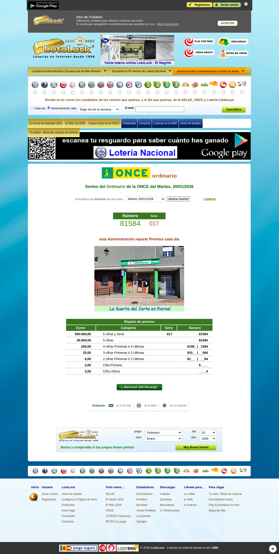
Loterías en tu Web (165, 123)
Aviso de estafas (72, 494)
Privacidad (68, 516)
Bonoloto (142, 505)
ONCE (110, 510)
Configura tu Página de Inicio (79, 499)
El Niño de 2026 (75, 123)
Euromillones (144, 494)
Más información (168, 24)
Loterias (165, 494)
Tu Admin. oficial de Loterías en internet (53, 132)
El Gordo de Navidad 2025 (45, 123)
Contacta (144, 123)
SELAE (110, 494)
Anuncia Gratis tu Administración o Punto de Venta (211, 71)
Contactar (68, 521)
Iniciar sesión (226, 4)
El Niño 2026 (114, 505)
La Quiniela (144, 516)
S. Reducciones (169, 510)
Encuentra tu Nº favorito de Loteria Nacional (142, 71)
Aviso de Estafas (190, 123)
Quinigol (142, 521)
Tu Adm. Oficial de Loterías (225, 494)
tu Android (190, 505)
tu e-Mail (189, 494)
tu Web (188, 499)
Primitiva (142, 499)
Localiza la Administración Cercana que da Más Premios (70, 71)
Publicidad (129, 123)
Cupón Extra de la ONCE (104, 123)
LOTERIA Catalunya (118, 516)
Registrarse (199, 4)
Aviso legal (68, 510)
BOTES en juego (116, 521)
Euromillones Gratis (221, 499)
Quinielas (165, 499)
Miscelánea (167, 505)
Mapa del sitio (217, 510)
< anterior (209, 199)
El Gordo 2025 (114, 499)
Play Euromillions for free (224, 505)
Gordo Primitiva (146, 510)
